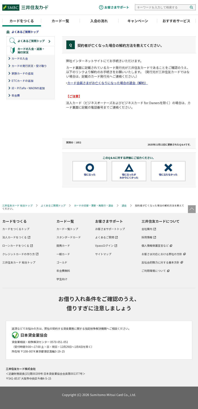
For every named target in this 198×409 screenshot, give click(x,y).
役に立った (90, 174)
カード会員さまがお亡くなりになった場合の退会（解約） (107, 82)
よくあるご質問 (104, 237)
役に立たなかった (168, 174)
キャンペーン (137, 20)
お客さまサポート (116, 7)
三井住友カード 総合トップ (18, 262)
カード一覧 (60, 20)
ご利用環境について (154, 271)
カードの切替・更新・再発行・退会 (94, 205)
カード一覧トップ (67, 229)
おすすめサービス (176, 20)
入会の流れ (99, 20)
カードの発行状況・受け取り (29, 66)
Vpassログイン (104, 245)
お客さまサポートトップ (110, 229)
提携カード (63, 245)
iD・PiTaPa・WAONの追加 (28, 88)
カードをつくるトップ (15, 229)
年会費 (16, 95)
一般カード (63, 254)
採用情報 (147, 237)
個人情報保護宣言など (155, 245)
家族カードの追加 (22, 73)
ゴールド (61, 262)
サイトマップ (103, 254)
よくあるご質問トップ (25, 32)
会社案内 (147, 229)
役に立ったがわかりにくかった (129, 176)
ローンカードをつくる (15, 245)
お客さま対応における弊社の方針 (162, 254)
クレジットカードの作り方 (18, 254)
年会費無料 (63, 271)
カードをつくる (21, 20)
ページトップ (192, 209)
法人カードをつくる (14, 237)
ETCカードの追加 (22, 81)
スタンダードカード (68, 237)
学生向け (61, 279)
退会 (124, 205)
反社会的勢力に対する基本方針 (160, 262)
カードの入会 (20, 58)
